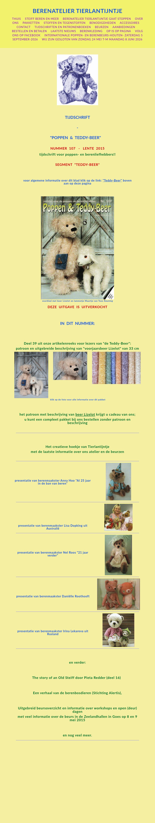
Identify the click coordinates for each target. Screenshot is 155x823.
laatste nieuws (63, 31)
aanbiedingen (124, 27)
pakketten (31, 22)
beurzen (102, 27)
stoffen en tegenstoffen (65, 22)
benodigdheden (103, 22)
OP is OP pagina (118, 31)
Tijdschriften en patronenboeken (63, 27)
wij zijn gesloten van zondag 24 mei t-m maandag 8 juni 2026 (92, 39)
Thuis (16, 18)
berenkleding (91, 31)
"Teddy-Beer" (112, 180)
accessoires (129, 22)
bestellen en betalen (29, 31)
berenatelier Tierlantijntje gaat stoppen (97, 18)
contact (24, 27)
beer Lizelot (85, 414)
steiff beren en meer (42, 18)
